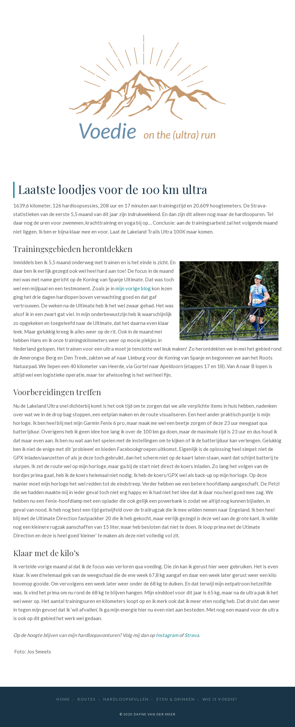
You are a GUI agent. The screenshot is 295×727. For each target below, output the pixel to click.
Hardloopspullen (126, 699)
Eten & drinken (175, 699)
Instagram (167, 635)
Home (63, 699)
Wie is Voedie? (220, 699)
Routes (87, 699)
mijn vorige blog (133, 288)
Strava (191, 635)
